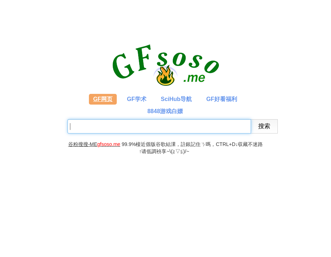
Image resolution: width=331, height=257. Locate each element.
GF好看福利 (221, 99)
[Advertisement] (115, 199)
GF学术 (136, 99)
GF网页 (102, 99)
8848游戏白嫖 (165, 111)
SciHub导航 (176, 99)
